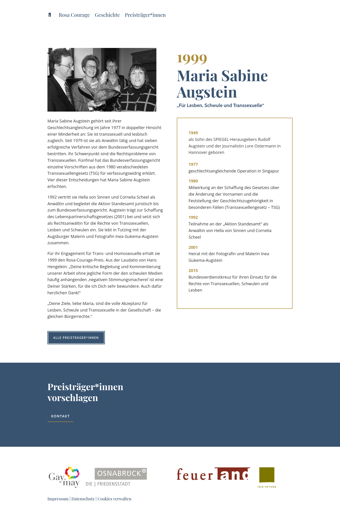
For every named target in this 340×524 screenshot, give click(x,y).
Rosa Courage (74, 14)
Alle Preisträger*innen (76, 337)
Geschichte (107, 14)
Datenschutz (83, 499)
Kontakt (60, 416)
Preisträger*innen (145, 14)
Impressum (58, 499)
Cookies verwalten (114, 499)
